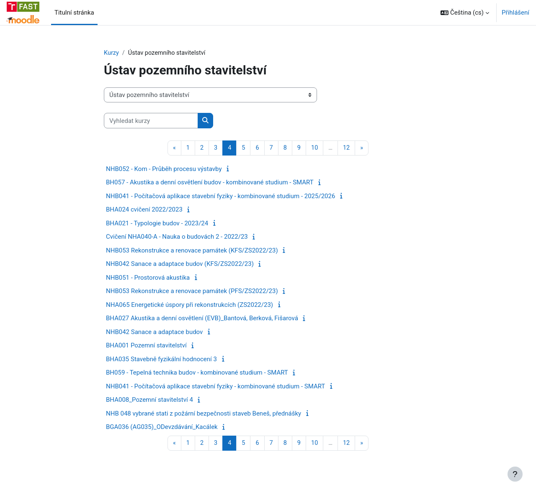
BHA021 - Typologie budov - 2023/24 (157, 223)
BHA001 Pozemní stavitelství (146, 346)
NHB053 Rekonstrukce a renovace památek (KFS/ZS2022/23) (192, 251)
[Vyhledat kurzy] (151, 121)
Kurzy (111, 53)
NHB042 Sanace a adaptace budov (154, 332)
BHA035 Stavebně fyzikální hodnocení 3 (161, 359)
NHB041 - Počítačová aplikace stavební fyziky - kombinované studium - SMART (215, 386)
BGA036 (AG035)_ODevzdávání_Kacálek (162, 427)
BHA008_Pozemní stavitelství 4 (149, 400)
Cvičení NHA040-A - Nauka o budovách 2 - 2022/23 (177, 237)
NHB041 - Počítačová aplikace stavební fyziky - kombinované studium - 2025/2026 (220, 196)
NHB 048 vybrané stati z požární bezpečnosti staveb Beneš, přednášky (203, 414)
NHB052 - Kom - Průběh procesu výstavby (164, 169)
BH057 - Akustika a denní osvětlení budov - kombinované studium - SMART (210, 183)
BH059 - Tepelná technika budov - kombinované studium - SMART (197, 373)
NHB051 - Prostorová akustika (148, 278)
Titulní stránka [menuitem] (74, 12)
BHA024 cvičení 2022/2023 (144, 210)
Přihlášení (515, 12)
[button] (465, 12)
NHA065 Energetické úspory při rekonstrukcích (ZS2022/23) (189, 305)
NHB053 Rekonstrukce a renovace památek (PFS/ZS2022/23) (192, 292)
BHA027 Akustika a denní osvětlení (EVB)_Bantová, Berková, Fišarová (202, 319)
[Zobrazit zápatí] (515, 474)
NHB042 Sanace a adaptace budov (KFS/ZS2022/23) (180, 264)
